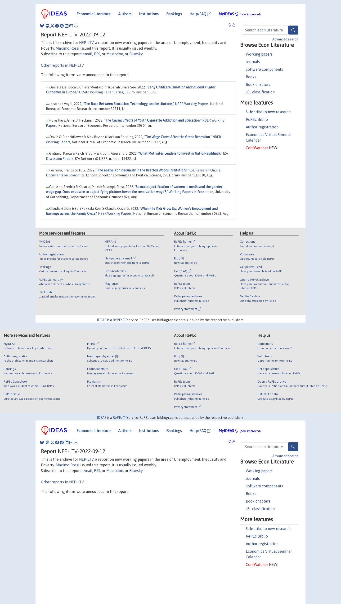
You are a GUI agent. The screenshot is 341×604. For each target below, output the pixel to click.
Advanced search (285, 39)
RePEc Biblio (257, 119)
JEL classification (260, 92)
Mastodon (114, 54)
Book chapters (258, 84)
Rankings (174, 14)
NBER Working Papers (192, 104)
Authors (124, 14)
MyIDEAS (240, 14)
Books (251, 77)
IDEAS (101, 320)
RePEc (119, 320)
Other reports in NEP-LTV (62, 65)
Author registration (262, 127)
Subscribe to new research (268, 112)
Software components (264, 69)
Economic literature (93, 14)
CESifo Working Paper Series (101, 92)
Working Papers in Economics (191, 192)
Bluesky (136, 54)
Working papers (259, 54)
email (87, 54)
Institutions (149, 14)
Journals (253, 62)
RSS (97, 54)
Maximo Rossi (67, 48)
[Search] (293, 30)
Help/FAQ (200, 14)
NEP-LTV (86, 42)
